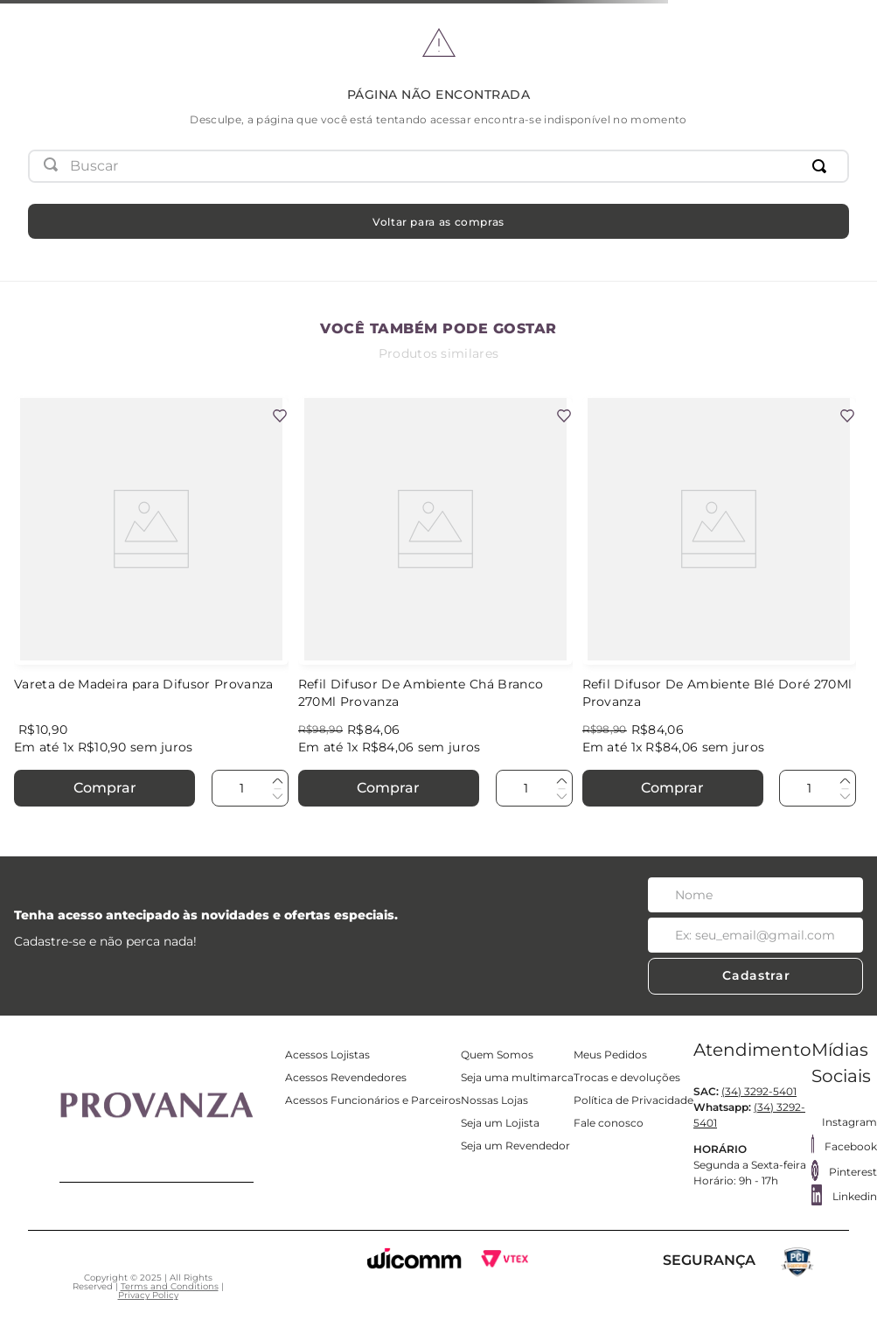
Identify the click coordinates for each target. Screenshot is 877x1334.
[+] (277, 781)
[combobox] (438, 166)
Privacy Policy (148, 1295)
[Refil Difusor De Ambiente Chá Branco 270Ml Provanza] (435, 603)
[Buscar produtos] (822, 166)
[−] (277, 795)
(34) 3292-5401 (759, 1091)
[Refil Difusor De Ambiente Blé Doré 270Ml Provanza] (719, 603)
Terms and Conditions (170, 1286)
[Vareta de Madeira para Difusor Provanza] (151, 603)
